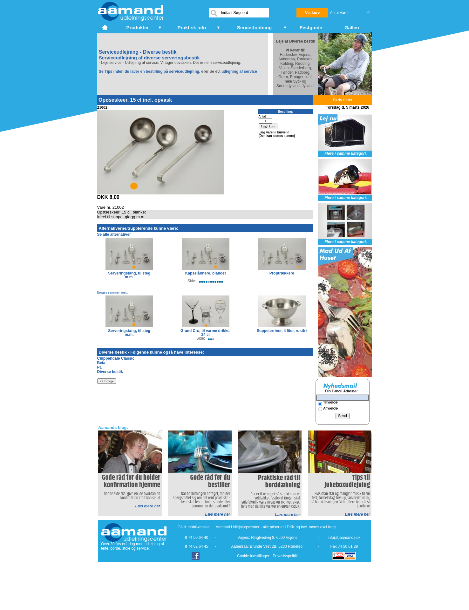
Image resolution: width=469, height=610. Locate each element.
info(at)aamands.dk (344, 537)
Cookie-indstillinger (253, 556)
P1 (99, 367)
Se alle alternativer (114, 234)
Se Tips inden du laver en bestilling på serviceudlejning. (149, 71)
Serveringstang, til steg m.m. (129, 275)
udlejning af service (239, 71)
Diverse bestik (110, 371)
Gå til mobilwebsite (194, 527)
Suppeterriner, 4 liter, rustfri (282, 331)
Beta (101, 363)
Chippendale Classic (115, 358)
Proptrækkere (281, 273)
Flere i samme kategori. (345, 153)
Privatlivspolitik (285, 556)
